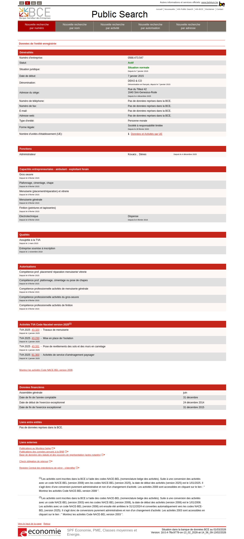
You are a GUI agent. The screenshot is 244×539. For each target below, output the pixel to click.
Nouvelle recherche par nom (75, 26)
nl (22, 3)
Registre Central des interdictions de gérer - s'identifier (47, 468)
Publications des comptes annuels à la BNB (41, 451)
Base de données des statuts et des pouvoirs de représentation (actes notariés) (60, 455)
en (39, 3)
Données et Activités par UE (146, 133)
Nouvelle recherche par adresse (188, 26)
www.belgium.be (209, 2)
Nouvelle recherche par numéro (37, 26)
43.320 (35, 329)
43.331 (35, 346)
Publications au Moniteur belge (35, 448)
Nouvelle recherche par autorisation (150, 26)
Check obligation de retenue (33, 461)
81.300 (35, 354)
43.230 (35, 338)
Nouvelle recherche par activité (113, 26)
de (33, 3)
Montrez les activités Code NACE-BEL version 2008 (46, 370)
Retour (47, 523)
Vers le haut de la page (30, 523)
